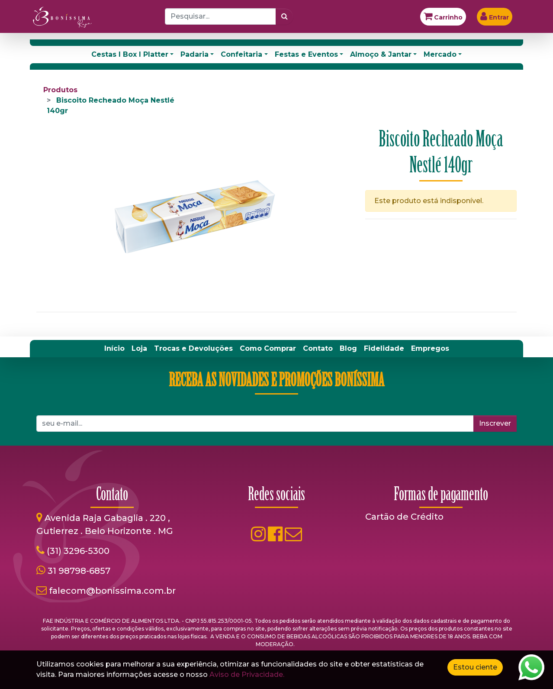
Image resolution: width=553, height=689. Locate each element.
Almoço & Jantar (381, 54)
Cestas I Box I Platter (129, 54)
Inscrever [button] (495, 423)
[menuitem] (114, 348)
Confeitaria (241, 54)
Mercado (440, 54)
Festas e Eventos (306, 54)
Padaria (194, 54)
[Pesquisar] (284, 16)
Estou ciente (475, 667)
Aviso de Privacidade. (246, 674)
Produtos (60, 90)
